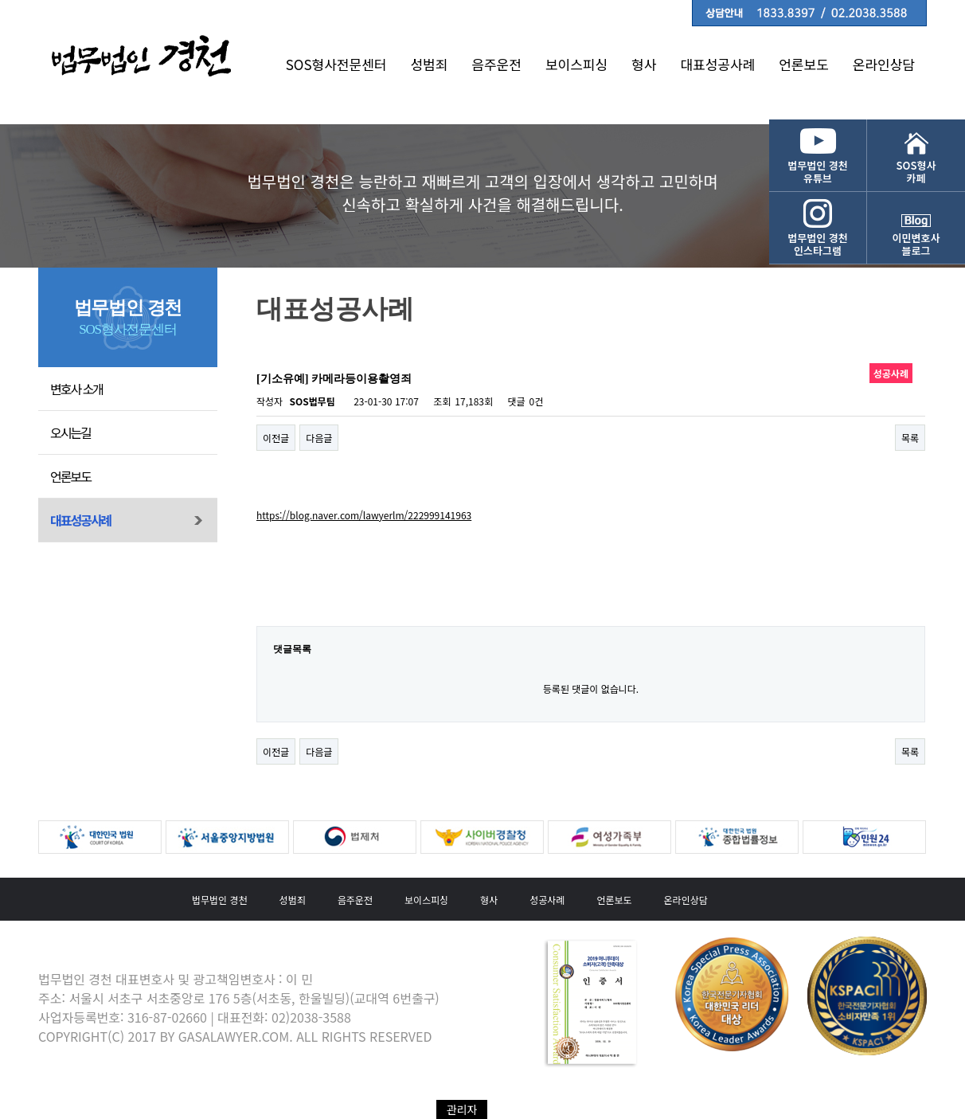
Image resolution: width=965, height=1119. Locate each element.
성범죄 (428, 64)
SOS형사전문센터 (336, 64)
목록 (910, 437)
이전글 (276, 437)
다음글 (319, 437)
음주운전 (496, 64)
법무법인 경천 (220, 899)
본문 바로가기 (0, 0)
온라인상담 (884, 64)
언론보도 (804, 64)
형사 (643, 64)
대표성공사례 (717, 64)
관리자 (462, 1109)
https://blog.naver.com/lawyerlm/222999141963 (363, 515)
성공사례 (547, 899)
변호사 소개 (76, 388)
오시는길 (70, 432)
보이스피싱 (576, 64)
